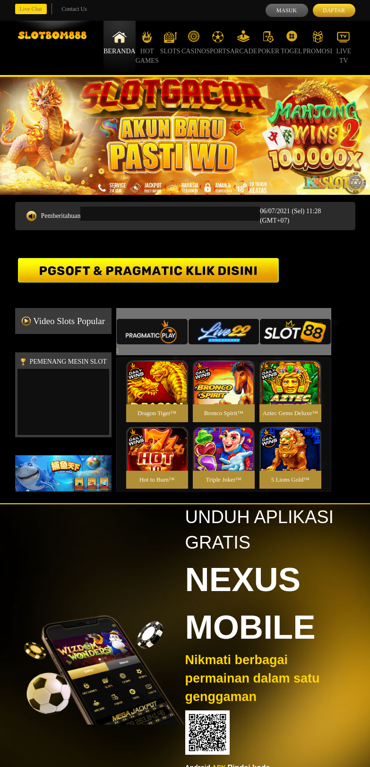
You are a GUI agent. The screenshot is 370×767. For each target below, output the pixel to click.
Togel (291, 42)
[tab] (152, 331)
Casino (193, 42)
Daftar (334, 10)
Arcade (244, 42)
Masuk (286, 10)
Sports (218, 42)
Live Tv (343, 47)
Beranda (119, 42)
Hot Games (147, 47)
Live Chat (31, 9)
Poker (268, 42)
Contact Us (74, 9)
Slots (170, 42)
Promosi (317, 42)
